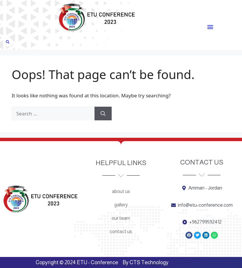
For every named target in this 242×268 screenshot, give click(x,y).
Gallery (121, 205)
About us (121, 191)
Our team (121, 218)
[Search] (103, 114)
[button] (210, 26)
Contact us (121, 231)
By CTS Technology (146, 262)
